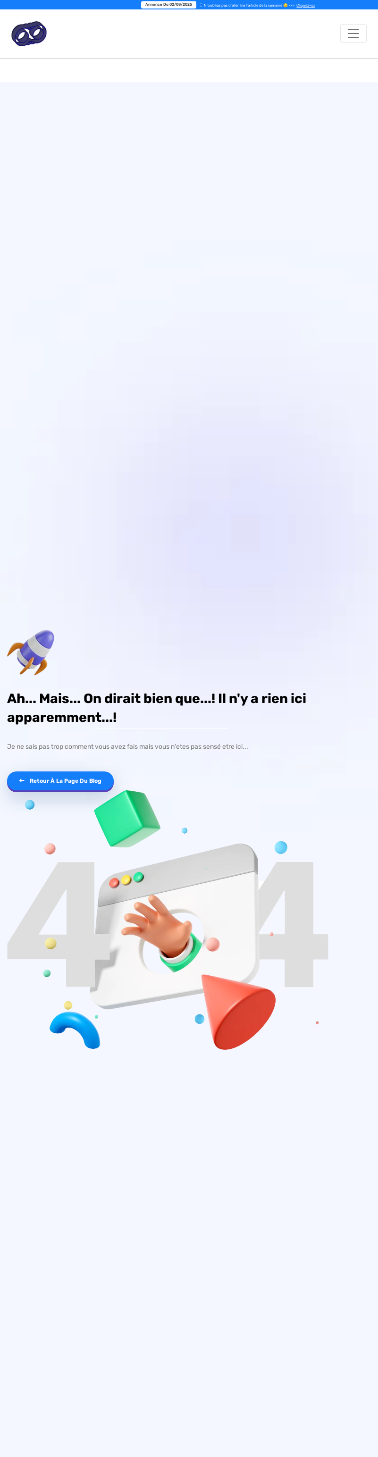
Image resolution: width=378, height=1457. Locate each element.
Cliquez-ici (308, 5)
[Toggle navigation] (353, 33)
